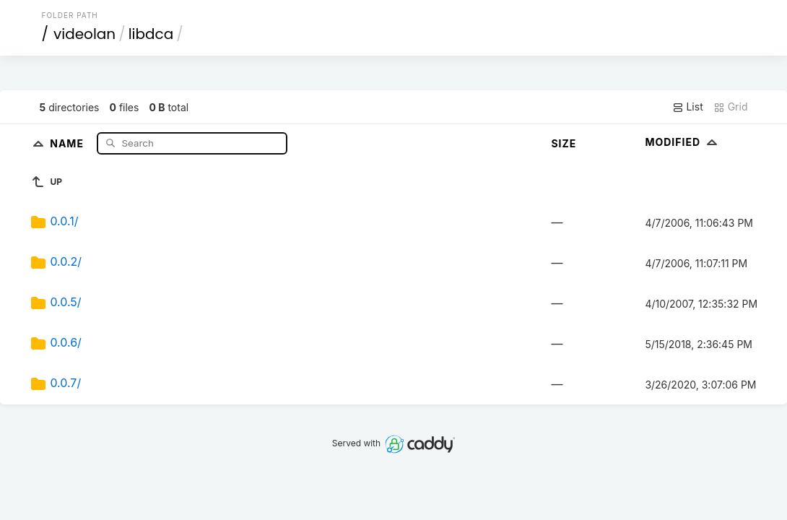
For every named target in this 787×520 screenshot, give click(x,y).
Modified (683, 142)
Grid (730, 106)
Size (563, 143)
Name (68, 142)
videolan (84, 34)
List (687, 106)
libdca (151, 34)
